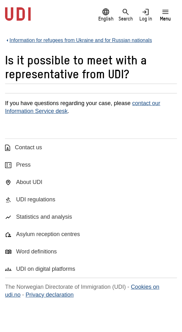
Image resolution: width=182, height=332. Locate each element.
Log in (145, 14)
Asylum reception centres (48, 234)
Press (23, 165)
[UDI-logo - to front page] (18, 17)
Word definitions (36, 251)
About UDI (29, 182)
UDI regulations (35, 199)
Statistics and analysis (44, 217)
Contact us (28, 147)
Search (126, 14)
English (106, 14)
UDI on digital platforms (45, 269)
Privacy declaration (50, 295)
